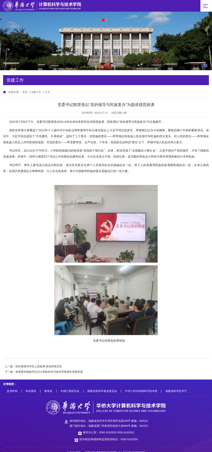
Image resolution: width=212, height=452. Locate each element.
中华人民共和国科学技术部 (141, 385)
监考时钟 (12, 385)
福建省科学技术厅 (176, 385)
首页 (25, 86)
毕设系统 (30, 385)
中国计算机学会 (69, 385)
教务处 (48, 385)
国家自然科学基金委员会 (102, 385)
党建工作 (36, 86)
